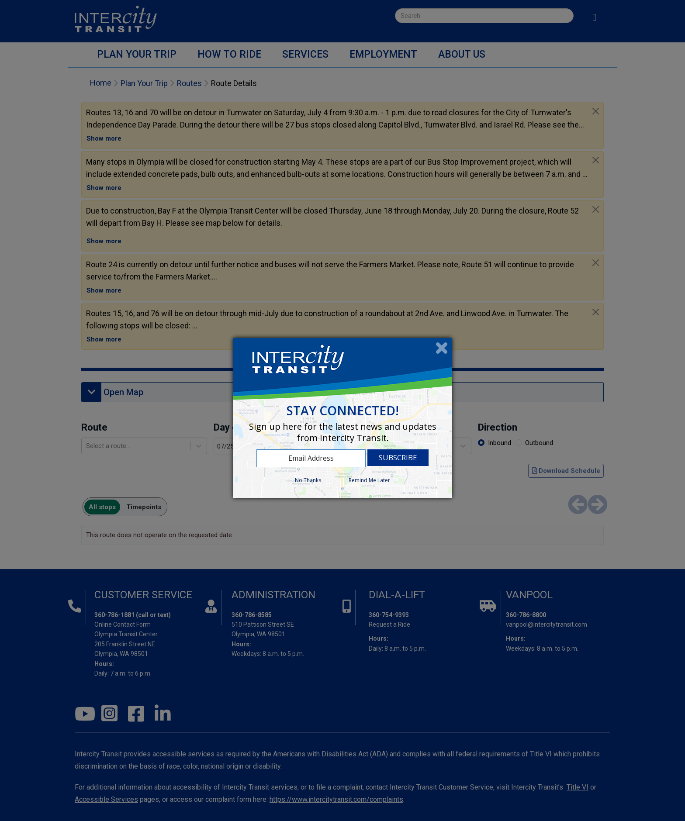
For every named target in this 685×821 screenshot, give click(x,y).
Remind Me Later (369, 480)
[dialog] (342, 417)
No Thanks (308, 480)
